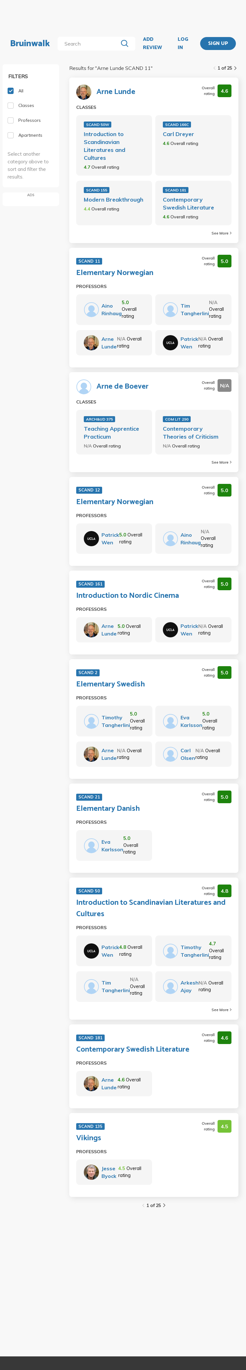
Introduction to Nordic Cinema (127, 596)
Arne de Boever (122, 386)
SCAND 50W (97, 124)
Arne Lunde (115, 92)
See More (221, 233)
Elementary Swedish (110, 684)
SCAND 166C (177, 124)
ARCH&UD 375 (99, 419)
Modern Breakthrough (113, 199)
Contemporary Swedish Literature (188, 203)
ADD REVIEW (152, 43)
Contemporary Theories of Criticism (190, 432)
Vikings (88, 1138)
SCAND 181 (175, 190)
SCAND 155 (96, 190)
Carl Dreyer (178, 134)
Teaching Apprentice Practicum (111, 432)
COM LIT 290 (176, 419)
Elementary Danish (108, 809)
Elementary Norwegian (114, 273)
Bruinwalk (30, 44)
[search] (89, 44)
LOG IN (183, 43)
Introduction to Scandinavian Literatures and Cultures (104, 145)
